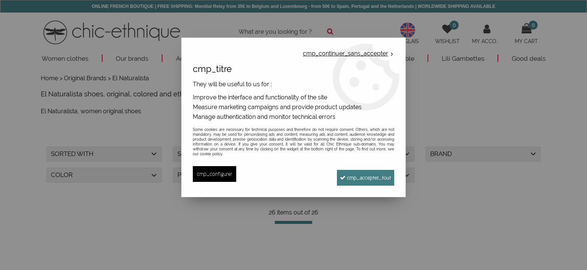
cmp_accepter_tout (361, 174)
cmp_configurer (215, 174)
